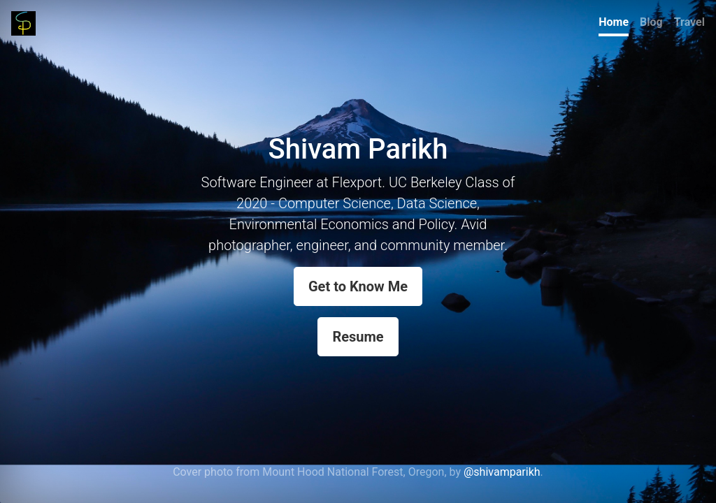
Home (614, 22)
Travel (689, 22)
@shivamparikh (502, 472)
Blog (651, 22)
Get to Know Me (358, 286)
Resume (357, 336)
